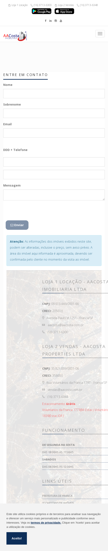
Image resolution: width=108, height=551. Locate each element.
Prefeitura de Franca (81, 496)
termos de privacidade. (46, 522)
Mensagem (12, 185)
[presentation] (36, 212)
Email (7, 124)
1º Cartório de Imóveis (82, 503)
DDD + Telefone (15, 150)
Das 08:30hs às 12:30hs (81, 467)
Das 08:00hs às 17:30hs (81, 452)
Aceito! (17, 538)
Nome (7, 85)
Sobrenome (12, 104)
